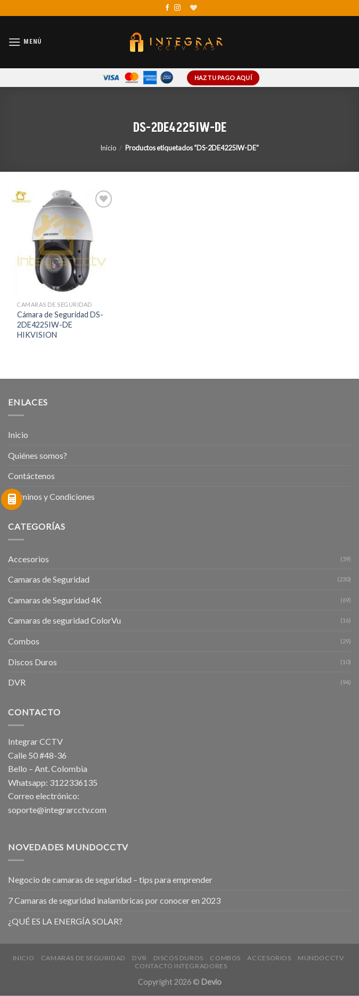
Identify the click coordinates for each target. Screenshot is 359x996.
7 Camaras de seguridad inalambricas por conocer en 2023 (114, 900)
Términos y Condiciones (51, 496)
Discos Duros (32, 662)
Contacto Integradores (181, 966)
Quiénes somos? (37, 455)
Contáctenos (31, 476)
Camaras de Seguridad (48, 579)
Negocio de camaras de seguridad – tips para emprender (110, 879)
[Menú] (25, 42)
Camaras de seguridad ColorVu (64, 620)
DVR (17, 682)
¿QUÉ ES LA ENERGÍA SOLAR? (65, 921)
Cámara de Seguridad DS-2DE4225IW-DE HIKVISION (60, 324)
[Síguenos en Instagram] (177, 8)
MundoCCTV (321, 958)
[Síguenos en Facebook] (167, 8)
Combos (23, 641)
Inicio (108, 148)
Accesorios (28, 559)
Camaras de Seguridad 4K (55, 600)
